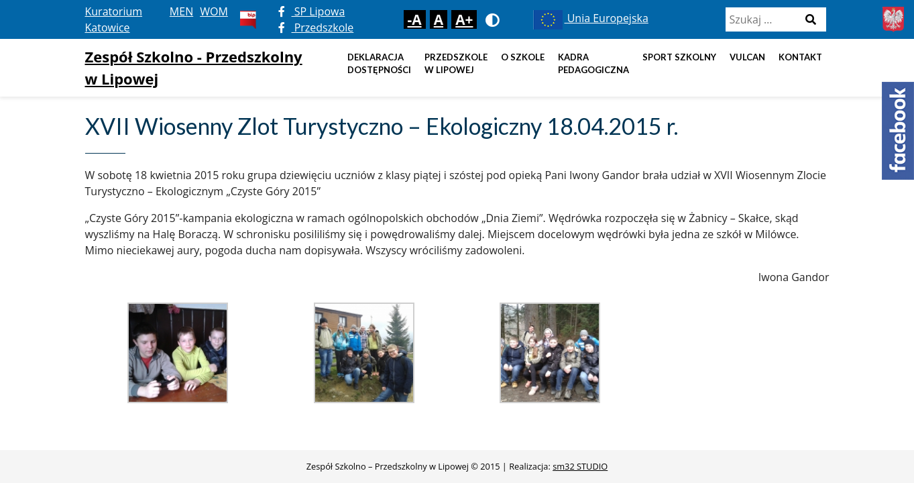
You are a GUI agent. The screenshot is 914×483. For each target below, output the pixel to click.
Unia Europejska (589, 18)
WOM (214, 11)
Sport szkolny (679, 57)
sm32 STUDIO (580, 466)
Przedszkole (316, 27)
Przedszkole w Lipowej (456, 64)
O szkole (523, 57)
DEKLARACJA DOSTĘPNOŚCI (379, 64)
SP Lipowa (311, 11)
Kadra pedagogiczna (593, 64)
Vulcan (747, 57)
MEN (181, 11)
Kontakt (800, 57)
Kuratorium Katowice (114, 19)
